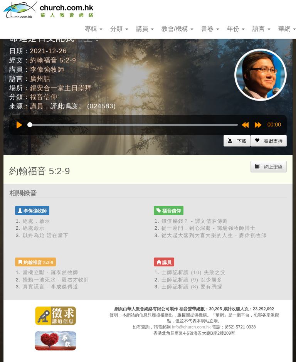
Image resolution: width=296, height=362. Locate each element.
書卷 (210, 28)
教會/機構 (177, 28)
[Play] (19, 125)
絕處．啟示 (36, 221)
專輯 (94, 28)
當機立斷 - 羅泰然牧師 (50, 272)
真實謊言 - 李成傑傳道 (50, 287)
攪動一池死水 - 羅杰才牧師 (56, 280)
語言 (261, 28)
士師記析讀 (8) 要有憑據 (191, 287)
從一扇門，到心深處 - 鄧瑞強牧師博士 (208, 228)
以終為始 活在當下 (46, 235)
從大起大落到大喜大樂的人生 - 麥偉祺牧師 (214, 235)
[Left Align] (269, 140)
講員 (145, 28)
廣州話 (40, 79)
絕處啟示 (34, 228)
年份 (236, 28)
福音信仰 (43, 97)
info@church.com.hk (191, 327)
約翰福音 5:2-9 (53, 60)
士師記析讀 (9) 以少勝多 (191, 280)
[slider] (132, 124)
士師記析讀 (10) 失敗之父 (193, 272)
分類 (119, 28)
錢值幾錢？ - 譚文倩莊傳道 (194, 221)
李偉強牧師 (47, 69)
